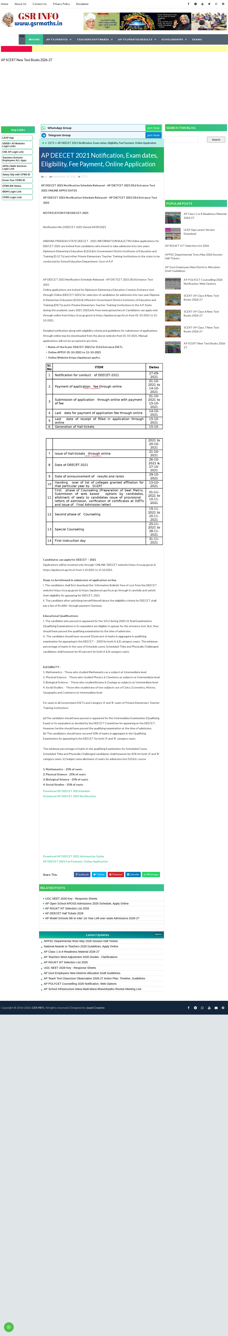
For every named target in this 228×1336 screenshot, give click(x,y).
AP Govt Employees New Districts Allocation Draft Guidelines (80, 982)
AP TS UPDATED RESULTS (135, 39)
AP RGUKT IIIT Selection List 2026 (65, 917)
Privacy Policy (61, 4)
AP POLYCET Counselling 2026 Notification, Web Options (78, 992)
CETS (49, 142)
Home (4, 4)
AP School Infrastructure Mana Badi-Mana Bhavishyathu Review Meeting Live (91, 998)
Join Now (151, 128)
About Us (20, 4)
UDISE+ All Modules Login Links (13, 145)
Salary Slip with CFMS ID (16, 174)
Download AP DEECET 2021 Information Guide (71, 865)
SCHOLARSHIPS (172, 39)
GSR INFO (38, 1016)
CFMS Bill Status (11, 186)
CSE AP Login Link (13, 152)
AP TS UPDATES (57, 39)
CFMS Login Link (12, 197)
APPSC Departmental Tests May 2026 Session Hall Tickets (79, 950)
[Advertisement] (68, 92)
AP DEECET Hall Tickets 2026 (63, 922)
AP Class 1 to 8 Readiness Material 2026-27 (70, 960)
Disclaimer (82, 4)
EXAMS (197, 39)
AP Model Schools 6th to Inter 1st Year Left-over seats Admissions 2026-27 (91, 927)
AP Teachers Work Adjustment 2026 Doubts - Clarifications (79, 966)
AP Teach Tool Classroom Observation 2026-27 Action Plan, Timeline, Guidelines (93, 987)
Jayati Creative (95, 1016)
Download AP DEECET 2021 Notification (67, 805)
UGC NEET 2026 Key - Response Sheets (70, 907)
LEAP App (8, 137)
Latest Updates (95, 944)
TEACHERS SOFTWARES (93, 39)
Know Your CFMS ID (13, 180)
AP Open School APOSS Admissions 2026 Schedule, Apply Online (85, 912)
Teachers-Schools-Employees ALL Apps (14, 159)
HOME (34, 39)
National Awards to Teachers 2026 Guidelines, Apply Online (79, 955)
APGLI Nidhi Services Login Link (14, 167)
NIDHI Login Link (11, 191)
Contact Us (40, 4)
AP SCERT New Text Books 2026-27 (26, 60)
